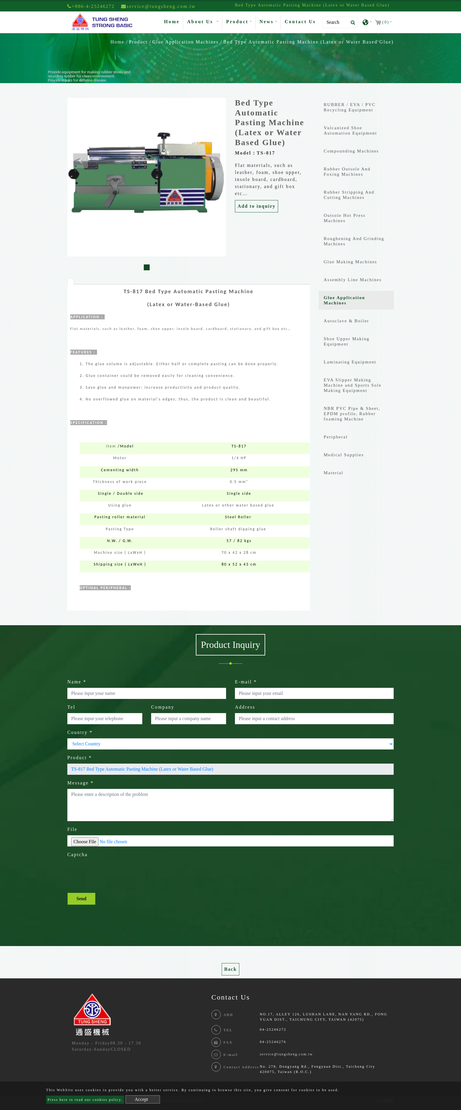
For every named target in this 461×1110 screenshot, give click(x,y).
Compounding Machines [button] (351, 151)
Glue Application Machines (185, 41)
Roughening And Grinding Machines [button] (354, 241)
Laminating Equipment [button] (350, 362)
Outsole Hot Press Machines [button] (344, 218)
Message (80, 782)
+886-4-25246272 (91, 6)
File (72, 829)
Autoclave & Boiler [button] (346, 320)
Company (162, 707)
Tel (71, 707)
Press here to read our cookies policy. (85, 1100)
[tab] (70, 281)
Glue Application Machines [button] (344, 300)
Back (230, 969)
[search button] (351, 22)
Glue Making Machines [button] (350, 261)
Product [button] (237, 21)
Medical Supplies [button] (344, 454)
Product (138, 41)
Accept (141, 1099)
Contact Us (300, 21)
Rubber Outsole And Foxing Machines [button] (347, 172)
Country (80, 732)
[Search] (340, 22)
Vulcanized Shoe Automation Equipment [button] (350, 130)
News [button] (266, 21)
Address (245, 707)
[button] (80, 160)
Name (76, 681)
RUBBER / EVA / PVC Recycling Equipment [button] (350, 107)
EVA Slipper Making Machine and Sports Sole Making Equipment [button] (352, 385)
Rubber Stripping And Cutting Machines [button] (349, 195)
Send (81, 898)
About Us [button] (201, 21)
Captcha (77, 854)
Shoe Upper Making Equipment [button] (347, 341)
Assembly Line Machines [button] (353, 279)
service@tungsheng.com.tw (286, 1054)
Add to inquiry (256, 206)
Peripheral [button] (336, 437)
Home (173, 21)
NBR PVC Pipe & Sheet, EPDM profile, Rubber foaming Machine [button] (352, 413)
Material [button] (333, 472)
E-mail (246, 681)
